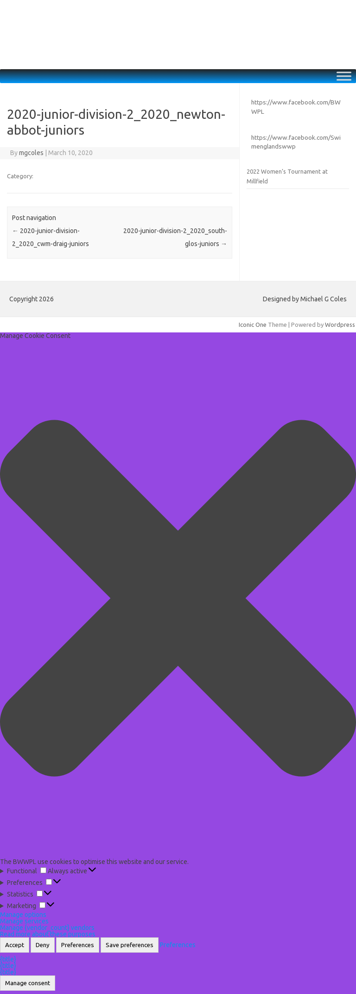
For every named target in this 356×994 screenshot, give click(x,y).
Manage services (24, 921)
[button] (178, 598)
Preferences (77, 945)
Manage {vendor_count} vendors (47, 927)
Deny (43, 945)
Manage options (23, 914)
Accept (14, 945)
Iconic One (253, 324)
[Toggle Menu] (344, 76)
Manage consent (27, 983)
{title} (8, 959)
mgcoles (31, 152)
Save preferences (129, 945)
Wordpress (340, 324)
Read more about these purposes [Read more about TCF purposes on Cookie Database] (47, 934)
